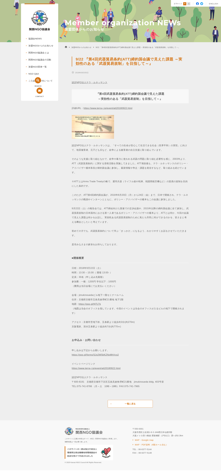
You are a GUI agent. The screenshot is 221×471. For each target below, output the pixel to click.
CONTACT (39, 96)
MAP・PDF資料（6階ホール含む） (151, 445)
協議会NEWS (35, 39)
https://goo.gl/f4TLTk (90, 304)
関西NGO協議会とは (38, 53)
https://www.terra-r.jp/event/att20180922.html (108, 108)
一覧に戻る (130, 404)
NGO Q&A (33, 74)
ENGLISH (213, 4)
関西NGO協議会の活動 (39, 60)
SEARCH (38, 86)
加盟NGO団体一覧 (37, 67)
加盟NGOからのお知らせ (40, 46)
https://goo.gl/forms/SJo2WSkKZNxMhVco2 (95, 355)
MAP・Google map (144, 441)
